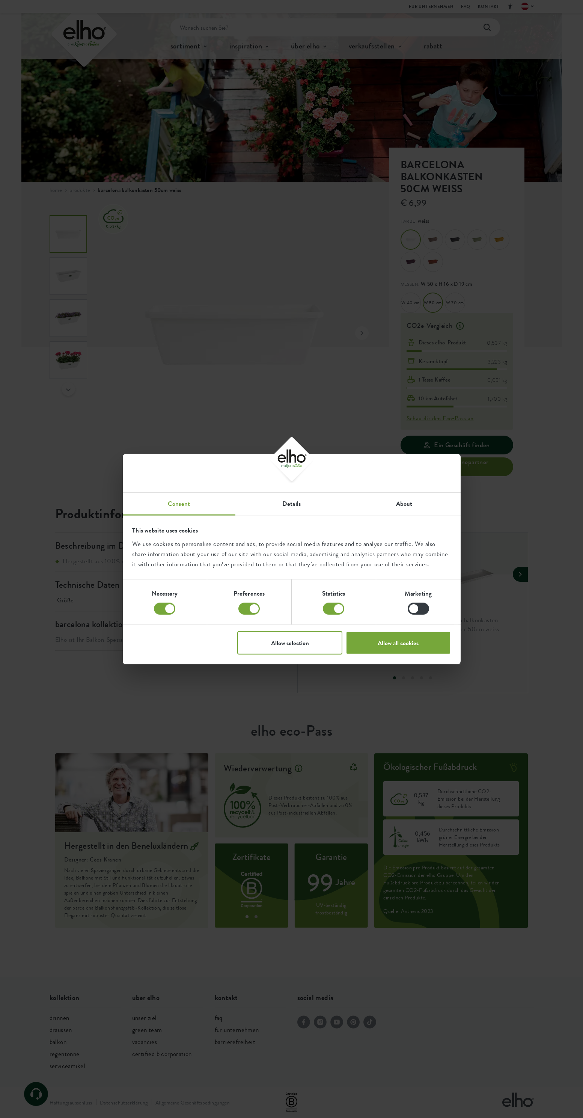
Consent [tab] (179, 503)
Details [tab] (291, 503)
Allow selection (290, 642)
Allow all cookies (398, 642)
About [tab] (404, 503)
